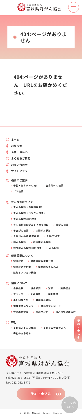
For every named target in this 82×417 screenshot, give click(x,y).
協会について (19, 283)
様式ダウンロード (51, 306)
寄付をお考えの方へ (54, 327)
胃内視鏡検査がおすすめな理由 (31, 224)
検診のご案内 (19, 180)
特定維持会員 (20, 311)
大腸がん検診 (43, 230)
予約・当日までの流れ (25, 185)
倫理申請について (23, 306)
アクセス (18, 294)
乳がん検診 (62, 224)
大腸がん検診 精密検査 (26, 236)
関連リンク (42, 311)
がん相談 (54, 248)
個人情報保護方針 (66, 311)
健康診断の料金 (22, 266)
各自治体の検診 (55, 185)
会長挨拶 (18, 288)
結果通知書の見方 (48, 266)
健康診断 (18, 260)
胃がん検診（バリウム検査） (29, 213)
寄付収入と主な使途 (24, 327)
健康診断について (22, 255)
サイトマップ (19, 171)
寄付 (14, 322)
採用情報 (53, 294)
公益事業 (36, 294)
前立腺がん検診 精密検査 (27, 248)
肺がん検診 (19, 242)
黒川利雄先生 (20, 300)
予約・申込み (19, 152)
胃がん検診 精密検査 (25, 219)
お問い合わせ (19, 164)
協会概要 (36, 288)
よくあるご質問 (20, 158)
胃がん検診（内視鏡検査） (28, 207)
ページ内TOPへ (69, 405)
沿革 (50, 288)
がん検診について (22, 202)
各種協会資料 (43, 300)
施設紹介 (65, 288)
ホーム (15, 139)
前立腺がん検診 (42, 242)
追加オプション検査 (24, 272)
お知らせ (16, 145)
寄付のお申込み (22, 333)
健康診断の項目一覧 (42, 260)
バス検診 (18, 191)
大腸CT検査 (53, 236)
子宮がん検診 (20, 230)
